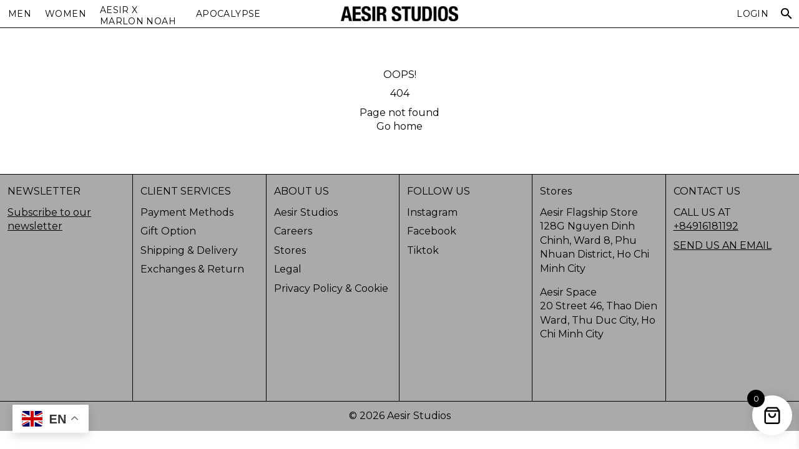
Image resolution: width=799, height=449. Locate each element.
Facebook (431, 231)
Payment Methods (186, 212)
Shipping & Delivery (189, 250)
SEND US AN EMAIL (723, 245)
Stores (290, 250)
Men (19, 13)
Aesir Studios (306, 212)
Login (752, 13)
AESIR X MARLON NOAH (138, 15)
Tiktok (423, 250)
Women (65, 13)
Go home (399, 126)
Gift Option (168, 231)
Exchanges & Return (192, 269)
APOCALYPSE (228, 13)
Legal (287, 269)
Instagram (432, 212)
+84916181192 (706, 226)
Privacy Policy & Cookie (331, 288)
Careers (293, 231)
